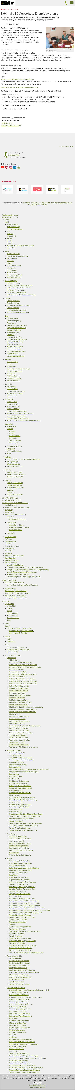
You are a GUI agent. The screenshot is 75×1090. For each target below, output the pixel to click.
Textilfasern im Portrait (15, 466)
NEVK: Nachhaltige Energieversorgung (23, 800)
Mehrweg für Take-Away (18, 1023)
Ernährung (8, 539)
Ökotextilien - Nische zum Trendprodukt (23, 1044)
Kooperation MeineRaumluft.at (20, 788)
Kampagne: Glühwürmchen (19, 688)
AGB (29, 205)
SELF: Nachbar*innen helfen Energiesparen (24, 816)
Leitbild (10, 608)
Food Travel (13, 875)
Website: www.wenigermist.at (20, 927)
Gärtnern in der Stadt (14, 371)
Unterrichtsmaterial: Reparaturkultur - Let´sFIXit (26, 908)
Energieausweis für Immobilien (18, 305)
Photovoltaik (12, 270)
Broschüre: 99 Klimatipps (18, 677)
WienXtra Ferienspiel (17, 934)
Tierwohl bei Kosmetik (15, 477)
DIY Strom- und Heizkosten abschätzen (21, 295)
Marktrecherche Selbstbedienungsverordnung (26, 707)
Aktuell (7, 220)
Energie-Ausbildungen (15, 565)
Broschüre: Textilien (16, 669)
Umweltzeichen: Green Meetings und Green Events (27, 1058)
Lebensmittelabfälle (14, 337)
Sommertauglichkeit (14, 275)
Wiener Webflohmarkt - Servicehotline (23, 830)
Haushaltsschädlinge (14, 485)
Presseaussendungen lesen (17, 647)
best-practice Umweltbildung (15, 595)
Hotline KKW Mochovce (18, 783)
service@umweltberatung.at (11, 125)
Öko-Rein (10, 517)
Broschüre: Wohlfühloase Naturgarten (23, 674)
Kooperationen (12, 613)
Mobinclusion (14, 795)
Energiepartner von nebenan (19, 848)
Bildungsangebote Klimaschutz (20, 863)
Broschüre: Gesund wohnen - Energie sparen (25, 667)
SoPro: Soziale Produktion (18, 1053)
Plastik (9, 241)
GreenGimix (11, 523)
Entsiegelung (12, 366)
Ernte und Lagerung (14, 321)
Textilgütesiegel (13, 462)
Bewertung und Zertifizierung (15, 514)
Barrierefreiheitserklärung (61, 203)
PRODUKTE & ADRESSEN (11, 500)
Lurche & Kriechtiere (14, 446)
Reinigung (8, 553)
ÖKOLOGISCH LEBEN (10, 217)
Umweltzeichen (10, 558)
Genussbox (13, 1018)
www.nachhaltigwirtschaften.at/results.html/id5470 (19, 87)
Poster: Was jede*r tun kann (19, 728)
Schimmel (10, 492)
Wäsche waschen (13, 464)
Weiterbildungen (11, 563)
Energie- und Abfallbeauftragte (20, 1016)
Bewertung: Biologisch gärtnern (20, 1004)
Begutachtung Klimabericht (19, 961)
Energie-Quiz (14, 774)
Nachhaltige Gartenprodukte (19, 1028)
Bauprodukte (12, 258)
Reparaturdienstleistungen (14, 556)
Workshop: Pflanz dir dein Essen (20, 950)
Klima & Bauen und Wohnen (17, 411)
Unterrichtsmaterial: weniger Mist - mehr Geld (25, 913)
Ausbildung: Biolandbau (18, 836)
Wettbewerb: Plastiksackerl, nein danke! (23, 747)
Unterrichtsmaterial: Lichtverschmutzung (24, 901)
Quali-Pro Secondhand (17, 1046)
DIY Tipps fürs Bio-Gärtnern (17, 290)
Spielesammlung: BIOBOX (18, 884)
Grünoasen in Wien (16, 776)
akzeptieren (37, 1083)
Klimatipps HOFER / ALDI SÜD (20, 786)
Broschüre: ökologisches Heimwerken (23, 665)
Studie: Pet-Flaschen (16, 979)
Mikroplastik (11, 236)
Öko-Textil (10, 533)
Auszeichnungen (13, 618)
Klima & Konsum (13, 404)
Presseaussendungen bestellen (18, 649)
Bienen (11, 433)
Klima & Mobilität (13, 406)
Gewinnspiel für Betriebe (18, 633)
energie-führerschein (17, 841)
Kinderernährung (13, 332)
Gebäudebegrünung (14, 265)
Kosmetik (8, 384)
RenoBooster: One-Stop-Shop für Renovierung (26, 814)
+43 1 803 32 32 (7, 123)
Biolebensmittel (13, 318)
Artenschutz (11, 426)
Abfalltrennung (12, 224)
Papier (9, 238)
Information (11, 658)
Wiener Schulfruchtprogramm (20, 938)
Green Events (9, 549)
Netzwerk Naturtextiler (17, 1032)
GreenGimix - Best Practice (19, 527)
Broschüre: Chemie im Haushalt (20, 662)
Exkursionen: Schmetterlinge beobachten (24, 868)
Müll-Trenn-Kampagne (17, 1025)
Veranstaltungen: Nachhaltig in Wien (22, 917)
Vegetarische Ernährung (15, 356)
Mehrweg (10, 234)
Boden (9, 364)
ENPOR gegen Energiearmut (19, 965)
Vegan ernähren (12, 354)
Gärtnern (8, 359)
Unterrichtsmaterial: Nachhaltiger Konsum (24, 906)
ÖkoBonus (13, 1037)
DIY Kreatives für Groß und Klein (18, 288)
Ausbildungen (12, 834)
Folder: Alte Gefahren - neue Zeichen (22, 679)
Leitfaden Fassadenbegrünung (20, 702)
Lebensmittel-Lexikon (15, 342)
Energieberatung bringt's (18, 765)
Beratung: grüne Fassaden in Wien (21, 760)
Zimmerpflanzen (13, 381)
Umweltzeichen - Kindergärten (20, 1063)
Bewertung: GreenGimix (18, 1007)
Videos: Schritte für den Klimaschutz (20, 413)
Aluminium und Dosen (15, 229)
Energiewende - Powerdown (19, 1014)
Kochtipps (10, 335)
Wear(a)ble (13, 924)
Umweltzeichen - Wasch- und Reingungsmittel (26, 1068)
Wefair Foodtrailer (16, 936)
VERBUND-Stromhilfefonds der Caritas (23, 826)
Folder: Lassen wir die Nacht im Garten (23, 684)
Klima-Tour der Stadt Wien (18, 877)
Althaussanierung (13, 254)
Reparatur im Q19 (15, 812)
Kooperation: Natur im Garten (20, 695)
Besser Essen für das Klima (19, 999)
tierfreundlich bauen (14, 451)
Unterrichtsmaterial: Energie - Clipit (22, 898)
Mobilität (8, 544)
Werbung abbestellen (15, 494)
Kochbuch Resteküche (17, 693)
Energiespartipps (13, 301)
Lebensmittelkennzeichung (17, 339)
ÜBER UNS (6, 601)
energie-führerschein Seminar (18, 574)
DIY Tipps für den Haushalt (16, 292)
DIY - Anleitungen (11, 281)
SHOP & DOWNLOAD (10, 498)
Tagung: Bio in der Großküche (20, 894)
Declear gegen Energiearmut (19, 963)
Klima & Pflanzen (13, 409)
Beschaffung (9, 512)
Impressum (35, 203)
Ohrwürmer (13, 443)
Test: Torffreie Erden (16, 982)
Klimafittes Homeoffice (15, 487)
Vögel (9, 453)
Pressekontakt (12, 652)
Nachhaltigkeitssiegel (17, 1030)
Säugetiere (11, 449)
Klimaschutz (9, 399)
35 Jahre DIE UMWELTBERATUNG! (19, 628)
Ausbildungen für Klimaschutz (18, 418)
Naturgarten (11, 374)
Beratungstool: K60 (10, 9)
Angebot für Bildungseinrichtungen (17, 507)
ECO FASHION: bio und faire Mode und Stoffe (23, 459)
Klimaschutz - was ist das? (16, 416)
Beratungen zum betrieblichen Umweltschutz (25, 997)
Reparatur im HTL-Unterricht (19, 880)
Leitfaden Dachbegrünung (18, 700)
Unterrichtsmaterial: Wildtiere (20, 915)
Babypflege (11, 386)
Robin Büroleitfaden (16, 1049)
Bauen (7, 251)
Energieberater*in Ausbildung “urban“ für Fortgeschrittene (28, 570)
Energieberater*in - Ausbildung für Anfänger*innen (25, 567)
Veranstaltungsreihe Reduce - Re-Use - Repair (25, 823)
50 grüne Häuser (15, 958)
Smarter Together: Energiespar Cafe (22, 887)
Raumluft (8, 551)
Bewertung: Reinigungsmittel (19, 1009)
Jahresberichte (12, 615)
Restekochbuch (15, 1051)
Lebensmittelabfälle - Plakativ (20, 793)
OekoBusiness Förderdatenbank (21, 1039)
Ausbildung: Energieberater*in (20, 839)
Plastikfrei (10, 243)
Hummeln (13, 438)
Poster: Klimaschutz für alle (19, 731)
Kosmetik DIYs (12, 389)
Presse (38, 205)
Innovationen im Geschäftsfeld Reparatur (24, 972)
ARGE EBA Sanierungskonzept (20, 758)
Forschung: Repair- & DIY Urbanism (22, 970)
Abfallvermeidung (13, 227)
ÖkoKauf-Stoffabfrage (17, 519)
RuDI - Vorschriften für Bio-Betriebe (22, 1042)
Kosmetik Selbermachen (16, 391)
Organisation (9, 604)
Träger (9, 611)
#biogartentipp (12, 362)
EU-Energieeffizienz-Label (16, 310)
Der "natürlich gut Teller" (18, 1011)
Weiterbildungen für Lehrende (15, 591)
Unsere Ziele (11, 606)
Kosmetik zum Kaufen (15, 393)
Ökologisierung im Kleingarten (20, 805)
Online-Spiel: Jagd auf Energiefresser (22, 882)
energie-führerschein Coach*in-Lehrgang (22, 572)
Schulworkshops (11, 588)
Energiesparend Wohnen (18, 968)
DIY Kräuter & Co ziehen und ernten (19, 285)
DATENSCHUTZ (45, 203)
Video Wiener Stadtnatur (18, 920)
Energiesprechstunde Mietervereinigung (24, 772)
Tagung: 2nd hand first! (17, 891)
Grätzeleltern (14, 853)
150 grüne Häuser (15, 755)
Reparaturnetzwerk (16, 809)
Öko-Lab (12, 1035)
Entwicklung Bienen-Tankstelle (20, 870)
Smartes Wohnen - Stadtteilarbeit (21, 819)
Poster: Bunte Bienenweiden (19, 721)
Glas (8, 231)
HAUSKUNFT (14, 779)
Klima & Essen (12, 402)
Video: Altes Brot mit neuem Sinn (21, 733)
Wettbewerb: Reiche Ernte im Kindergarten (24, 931)
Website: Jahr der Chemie (18, 738)
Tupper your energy (16, 821)
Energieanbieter (13, 308)
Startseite (26, 203)
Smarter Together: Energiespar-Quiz (22, 889)
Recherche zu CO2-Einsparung (20, 977)
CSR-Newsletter (10, 537)
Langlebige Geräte (16, 790)
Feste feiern (11, 323)
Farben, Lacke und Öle (15, 483)
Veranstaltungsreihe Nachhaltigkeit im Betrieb (23, 577)
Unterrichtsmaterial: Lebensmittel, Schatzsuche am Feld (29, 910)
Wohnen (8, 480)
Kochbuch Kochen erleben (18, 691)
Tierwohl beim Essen (14, 472)
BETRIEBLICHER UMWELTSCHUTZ (15, 503)
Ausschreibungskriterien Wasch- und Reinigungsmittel (29, 990)
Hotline (9, 639)
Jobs (33, 205)
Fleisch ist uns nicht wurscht (17, 325)
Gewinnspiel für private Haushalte (21, 631)
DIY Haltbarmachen (14, 283)
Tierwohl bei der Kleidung (16, 475)
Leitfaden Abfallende (17, 698)
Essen (7, 316)
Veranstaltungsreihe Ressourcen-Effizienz (24, 1070)
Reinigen (10, 490)
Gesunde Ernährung (14, 330)
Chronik (7, 626)
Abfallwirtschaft (11, 505)
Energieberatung (13, 303)
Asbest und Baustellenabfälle (17, 256)
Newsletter (11, 641)
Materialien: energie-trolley (19, 846)
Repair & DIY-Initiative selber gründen (20, 246)
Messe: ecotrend (15, 714)
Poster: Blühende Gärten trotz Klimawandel (24, 726)
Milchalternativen (13, 344)
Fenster (9, 263)
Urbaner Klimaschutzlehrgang (20, 855)
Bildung (10, 859)
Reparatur (10, 248)
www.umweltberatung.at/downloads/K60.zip (17, 79)
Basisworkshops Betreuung (19, 995)
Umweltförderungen (12, 560)
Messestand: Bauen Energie (19, 716)
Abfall (7, 222)
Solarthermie (12, 273)
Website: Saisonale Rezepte (19, 745)
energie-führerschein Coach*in (20, 843)
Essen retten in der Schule (18, 873)
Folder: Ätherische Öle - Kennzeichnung (23, 681)
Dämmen (10, 261)
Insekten (10, 429)
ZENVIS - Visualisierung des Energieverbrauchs (26, 952)
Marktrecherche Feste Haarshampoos (23, 709)
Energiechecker (15, 767)
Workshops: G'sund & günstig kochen (22, 945)
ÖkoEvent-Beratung (16, 802)
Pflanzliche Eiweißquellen (16, 351)
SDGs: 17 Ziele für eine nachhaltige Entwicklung (24, 420)
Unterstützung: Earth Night (19, 807)
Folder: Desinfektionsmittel (19, 686)
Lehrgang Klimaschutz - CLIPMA (21, 850)
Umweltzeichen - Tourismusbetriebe (22, 1065)
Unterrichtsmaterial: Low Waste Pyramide (24, 903)
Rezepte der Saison (14, 349)
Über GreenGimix (15, 530)
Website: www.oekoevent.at (19, 740)
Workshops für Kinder (17, 943)
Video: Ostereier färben (17, 735)
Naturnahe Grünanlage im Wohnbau (22, 797)
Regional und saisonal (15, 347)
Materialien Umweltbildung (14, 583)
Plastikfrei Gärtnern (14, 378)
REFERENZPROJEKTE (13, 655)
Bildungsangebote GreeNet (19, 861)
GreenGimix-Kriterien (17, 525)
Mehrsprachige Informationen (15, 598)
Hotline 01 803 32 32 (17, 753)
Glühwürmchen (14, 436)
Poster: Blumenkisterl (17, 723)
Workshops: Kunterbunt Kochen (20, 948)
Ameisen (12, 431)
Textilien (8, 457)
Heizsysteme (11, 268)
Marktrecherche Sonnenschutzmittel (22, 712)
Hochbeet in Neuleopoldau (19, 781)
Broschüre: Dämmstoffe (18, 672)
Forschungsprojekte (14, 956)
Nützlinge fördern (13, 376)
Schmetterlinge (15, 440)
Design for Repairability (17, 866)
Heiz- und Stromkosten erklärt (18, 312)
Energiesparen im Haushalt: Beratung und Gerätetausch (29, 769)
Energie (7, 298)
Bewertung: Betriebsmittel (18, 1002)
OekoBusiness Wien (12, 546)
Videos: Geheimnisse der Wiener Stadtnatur (22, 585)
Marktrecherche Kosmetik (18, 705)
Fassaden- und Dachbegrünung (18, 369)
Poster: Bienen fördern (17, 719)
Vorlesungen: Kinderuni (17, 922)
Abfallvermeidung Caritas (18, 992)
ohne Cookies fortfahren (37, 1085)
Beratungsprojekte (14, 750)
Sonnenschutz (12, 396)
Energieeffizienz (10, 541)
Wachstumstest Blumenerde (19, 984)
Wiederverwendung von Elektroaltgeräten (24, 1072)
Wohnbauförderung (14, 277)
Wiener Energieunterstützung (20, 828)
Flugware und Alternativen (16, 328)
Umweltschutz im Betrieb (16, 988)
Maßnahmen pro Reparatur (19, 975)
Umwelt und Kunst (16, 896)
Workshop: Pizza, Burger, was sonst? (22, 941)
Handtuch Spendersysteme (19, 1021)
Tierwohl (8, 470)
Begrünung (9, 510)
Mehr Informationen (37, 1088)
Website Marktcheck (17, 742)
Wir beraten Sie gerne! (10, 215)
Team (7, 624)
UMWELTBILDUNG (9, 580)
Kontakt (44, 205)
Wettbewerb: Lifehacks (17, 929)
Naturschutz (9, 424)
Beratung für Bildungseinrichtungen (17, 593)
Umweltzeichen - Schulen (18, 1061)
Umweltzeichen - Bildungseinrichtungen (23, 1056)
